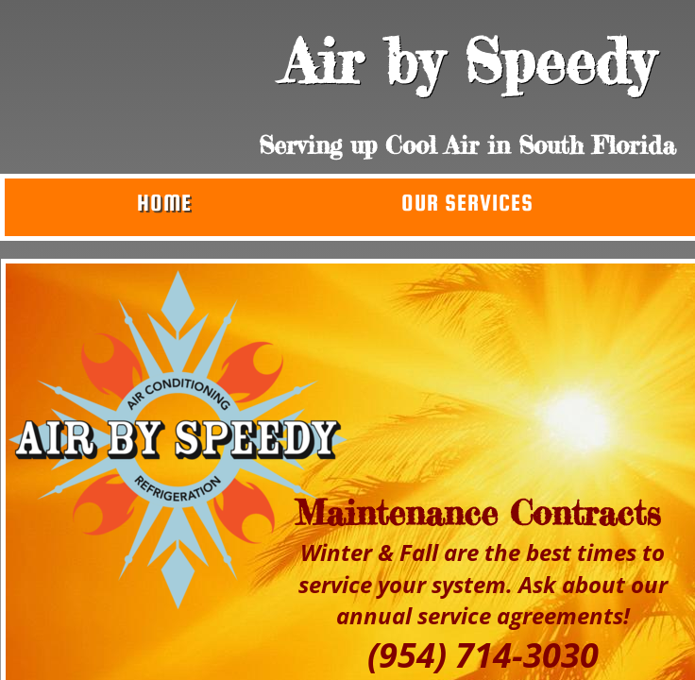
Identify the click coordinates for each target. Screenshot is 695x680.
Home (164, 202)
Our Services (467, 202)
